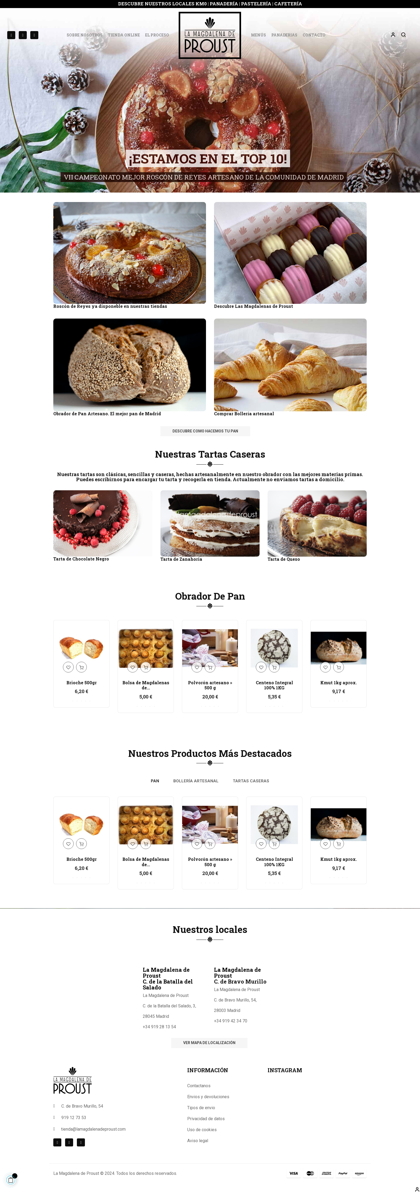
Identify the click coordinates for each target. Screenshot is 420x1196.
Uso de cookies (202, 1129)
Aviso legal (197, 1140)
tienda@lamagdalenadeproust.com (93, 1129)
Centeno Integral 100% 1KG (274, 685)
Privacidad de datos (206, 1118)
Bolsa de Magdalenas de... (145, 685)
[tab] (155, 781)
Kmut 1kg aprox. (338, 682)
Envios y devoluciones (208, 1096)
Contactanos (199, 1085)
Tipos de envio (201, 1107)
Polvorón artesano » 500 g (210, 685)
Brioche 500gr (81, 682)
